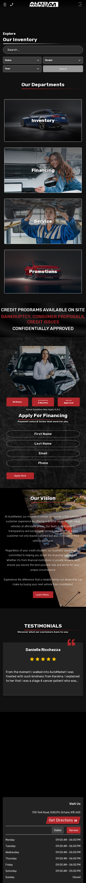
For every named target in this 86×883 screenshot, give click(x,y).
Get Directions (63, 820)
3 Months (43, 402)
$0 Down (17, 402)
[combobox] (5, 60)
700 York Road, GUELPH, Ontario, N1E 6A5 (56, 812)
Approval (68, 402)
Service (73, 830)
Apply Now (20, 475)
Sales (57, 830)
